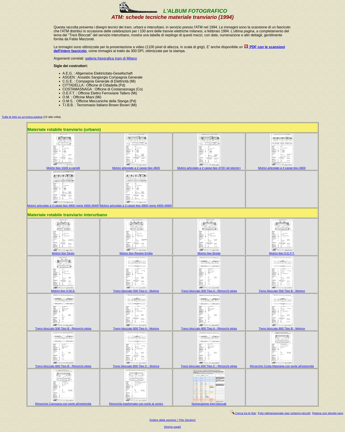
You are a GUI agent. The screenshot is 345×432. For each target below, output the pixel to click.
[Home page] (172, 426)
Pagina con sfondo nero (327, 413)
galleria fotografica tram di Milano (111, 58)
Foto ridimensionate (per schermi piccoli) (284, 413)
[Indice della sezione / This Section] (173, 420)
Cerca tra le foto (243, 413)
